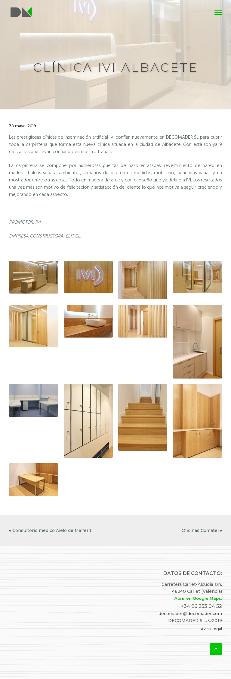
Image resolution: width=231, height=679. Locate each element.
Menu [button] (215, 12)
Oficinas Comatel (200, 530)
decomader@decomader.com (190, 613)
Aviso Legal (211, 629)
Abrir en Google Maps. (198, 598)
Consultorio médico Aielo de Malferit (51, 530)
